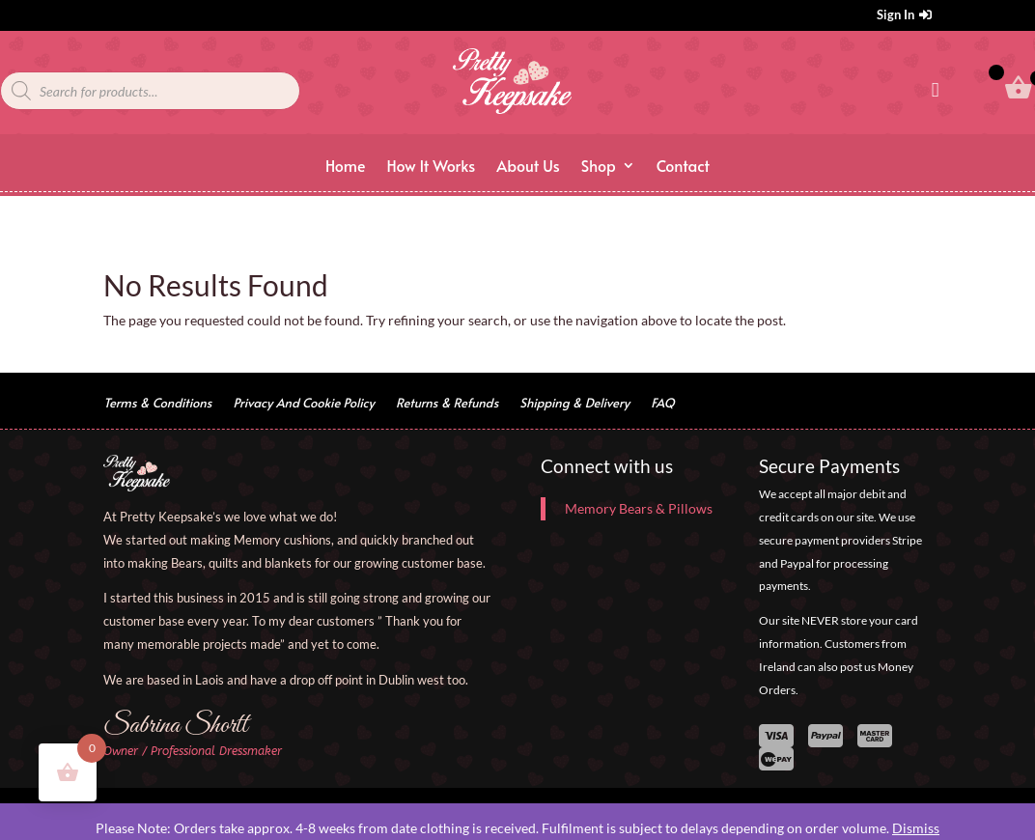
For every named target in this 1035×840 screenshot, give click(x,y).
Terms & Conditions (157, 403)
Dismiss (915, 828)
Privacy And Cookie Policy (303, 403)
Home (345, 167)
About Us (527, 167)
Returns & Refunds (447, 403)
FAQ (662, 403)
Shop (598, 167)
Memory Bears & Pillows (639, 508)
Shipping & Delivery (574, 403)
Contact (683, 167)
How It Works (430, 167)
